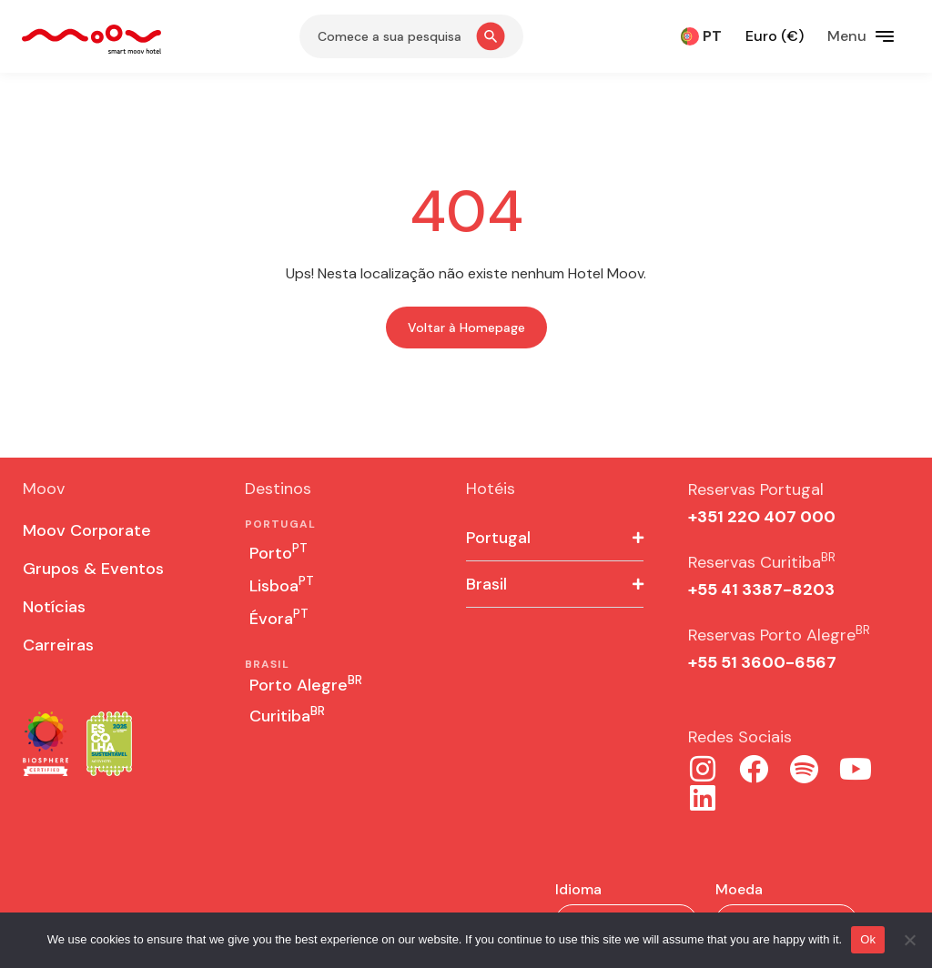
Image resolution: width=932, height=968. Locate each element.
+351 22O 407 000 (762, 517)
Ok (868, 939)
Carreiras (58, 645)
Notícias (54, 607)
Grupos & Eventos (93, 569)
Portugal (498, 537)
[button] (554, 538)
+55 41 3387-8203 (761, 589)
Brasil (486, 584)
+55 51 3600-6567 (762, 662)
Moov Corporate (87, 530)
